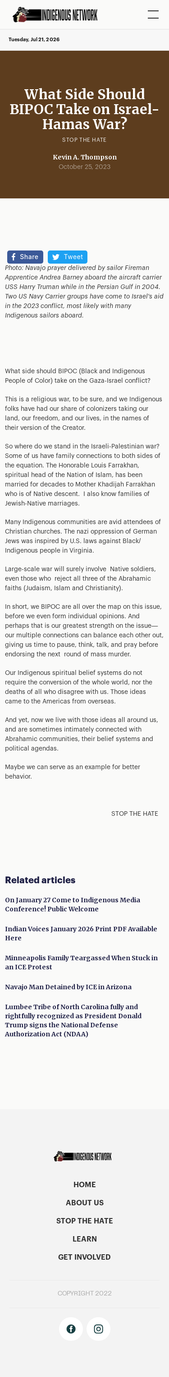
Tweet (73, 256)
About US (85, 1203)
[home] (58, 14)
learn (85, 1239)
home (84, 1185)
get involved (84, 1257)
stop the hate (84, 1221)
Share (29, 256)
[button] (151, 14)
